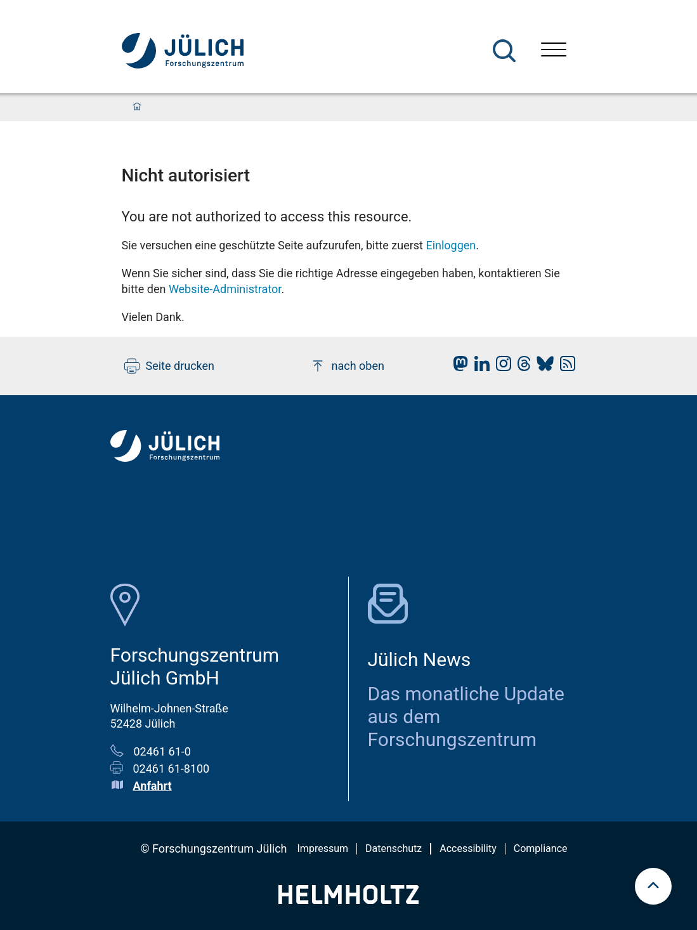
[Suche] (504, 50)
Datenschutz (393, 848)
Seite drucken (169, 366)
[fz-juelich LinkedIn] (479, 367)
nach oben (347, 366)
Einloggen (451, 245)
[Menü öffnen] (553, 51)
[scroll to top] (653, 886)
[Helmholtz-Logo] (348, 900)
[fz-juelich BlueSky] (542, 367)
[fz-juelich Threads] (521, 367)
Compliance (541, 848)
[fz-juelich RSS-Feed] (564, 367)
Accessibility (468, 848)
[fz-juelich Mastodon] (457, 367)
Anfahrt (152, 785)
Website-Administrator (225, 289)
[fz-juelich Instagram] (500, 367)
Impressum (323, 848)
